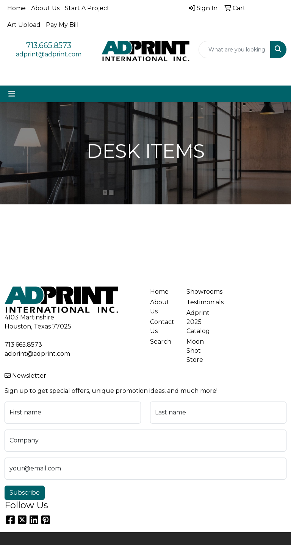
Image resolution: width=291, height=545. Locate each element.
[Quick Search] (235, 49)
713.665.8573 (48, 45)
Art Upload (24, 24)
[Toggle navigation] (12, 94)
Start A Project (87, 8)
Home (16, 8)
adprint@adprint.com (48, 54)
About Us (45, 8)
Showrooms (200, 291)
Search (160, 341)
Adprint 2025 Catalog (198, 322)
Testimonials (200, 302)
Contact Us (162, 326)
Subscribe (24, 492)
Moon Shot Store (195, 350)
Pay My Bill (62, 24)
